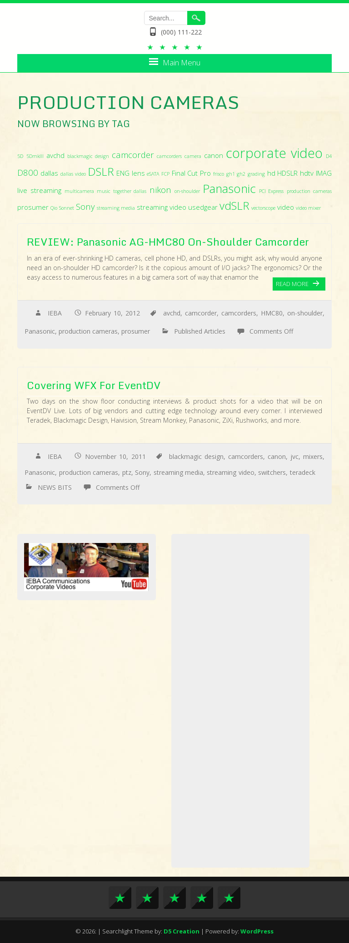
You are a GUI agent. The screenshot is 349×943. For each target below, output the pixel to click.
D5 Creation (181, 931)
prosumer (135, 331)
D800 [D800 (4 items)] (27, 172)
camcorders (238, 313)
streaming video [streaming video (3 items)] (161, 207)
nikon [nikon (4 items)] (160, 189)
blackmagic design (196, 456)
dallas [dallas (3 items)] (49, 173)
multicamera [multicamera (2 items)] (79, 191)
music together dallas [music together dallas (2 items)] (121, 191)
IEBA (55, 313)
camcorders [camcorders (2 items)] (169, 156)
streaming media (178, 472)
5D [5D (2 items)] (20, 156)
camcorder (201, 313)
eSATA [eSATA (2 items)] (153, 174)
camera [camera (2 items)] (192, 156)
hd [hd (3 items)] (271, 173)
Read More (292, 284)
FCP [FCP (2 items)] (165, 174)
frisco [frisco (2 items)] (218, 174)
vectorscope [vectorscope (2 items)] (263, 208)
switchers (272, 472)
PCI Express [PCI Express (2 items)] (271, 191)
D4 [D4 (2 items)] (329, 156)
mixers (313, 456)
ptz (126, 472)
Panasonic (40, 331)
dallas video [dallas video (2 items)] (73, 174)
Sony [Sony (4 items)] (85, 206)
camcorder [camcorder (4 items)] (133, 154)
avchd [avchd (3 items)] (55, 155)
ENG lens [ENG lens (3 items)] (130, 173)
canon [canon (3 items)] (213, 155)
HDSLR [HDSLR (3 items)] (287, 173)
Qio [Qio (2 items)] (53, 208)
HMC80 (272, 313)
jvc (294, 456)
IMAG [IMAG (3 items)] (324, 173)
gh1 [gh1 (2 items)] (230, 174)
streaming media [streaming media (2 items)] (116, 208)
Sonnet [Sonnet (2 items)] (66, 208)
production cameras (88, 331)
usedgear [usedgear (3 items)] (203, 207)
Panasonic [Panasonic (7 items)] (229, 188)
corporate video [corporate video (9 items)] (274, 153)
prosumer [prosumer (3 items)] (33, 207)
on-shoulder (305, 313)
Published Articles (199, 331)
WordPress (257, 931)
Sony (142, 472)
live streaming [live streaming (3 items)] (39, 190)
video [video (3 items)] (285, 207)
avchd (171, 313)
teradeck (302, 472)
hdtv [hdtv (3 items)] (307, 173)
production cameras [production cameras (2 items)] (309, 191)
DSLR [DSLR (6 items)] (101, 171)
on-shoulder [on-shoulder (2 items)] (187, 191)
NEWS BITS (55, 487)
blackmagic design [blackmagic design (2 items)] (88, 156)
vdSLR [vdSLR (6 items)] (234, 205)
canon (277, 456)
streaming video (230, 472)
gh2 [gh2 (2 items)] (241, 174)
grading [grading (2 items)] (256, 174)
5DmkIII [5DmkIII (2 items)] (35, 156)
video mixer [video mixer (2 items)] (308, 208)
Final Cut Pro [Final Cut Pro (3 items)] (191, 173)
